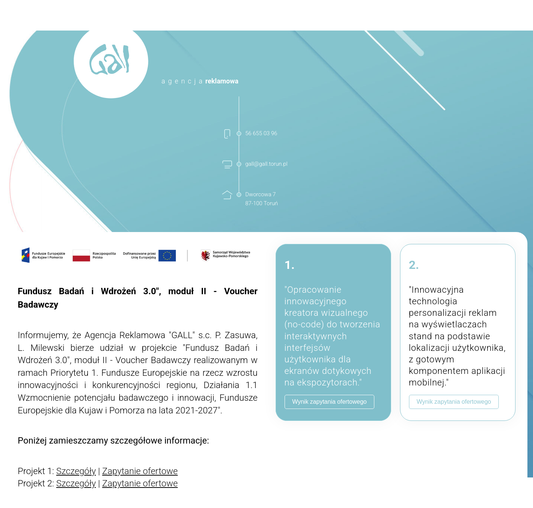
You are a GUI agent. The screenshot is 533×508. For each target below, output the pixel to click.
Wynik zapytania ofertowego (329, 402)
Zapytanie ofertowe (140, 471)
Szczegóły (76, 471)
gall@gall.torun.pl (266, 164)
